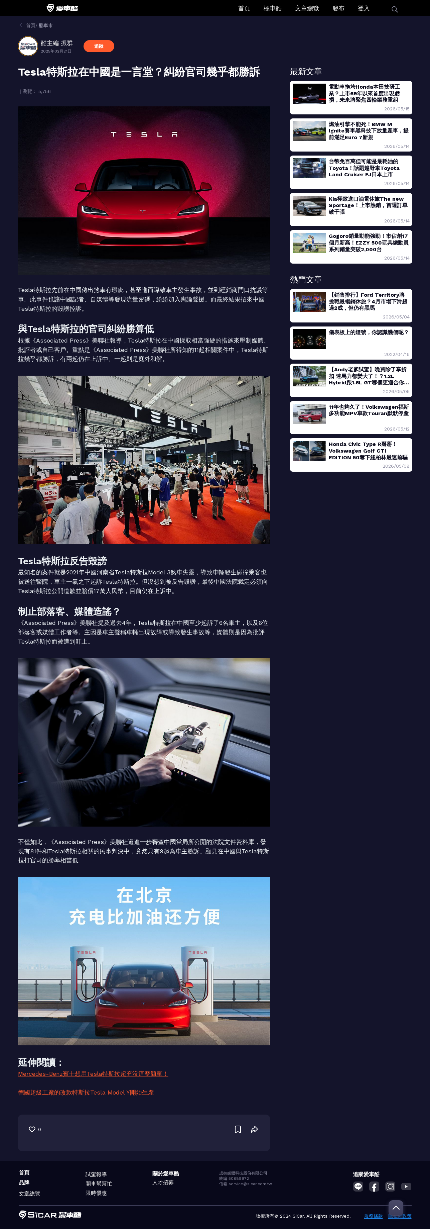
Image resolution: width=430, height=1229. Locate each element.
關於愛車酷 (165, 1173)
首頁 (244, 8)
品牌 (24, 1182)
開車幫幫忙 (99, 1183)
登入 (364, 8)
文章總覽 (307, 8)
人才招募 (163, 1182)
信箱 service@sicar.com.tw (245, 1183)
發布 (338, 8)
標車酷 (273, 8)
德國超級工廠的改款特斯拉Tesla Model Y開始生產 (86, 1092)
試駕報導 (96, 1174)
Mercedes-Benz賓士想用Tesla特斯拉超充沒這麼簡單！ (93, 1073)
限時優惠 (96, 1193)
